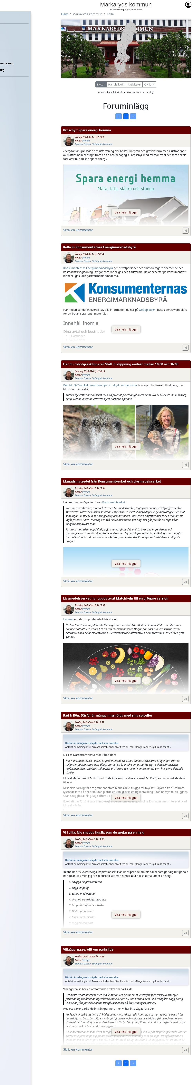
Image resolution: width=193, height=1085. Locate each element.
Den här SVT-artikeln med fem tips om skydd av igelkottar (100, 385)
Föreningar (10, 37)
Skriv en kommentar (78, 230)
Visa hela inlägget (126, 212)
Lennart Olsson (83, 144)
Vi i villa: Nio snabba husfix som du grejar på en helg (103, 832)
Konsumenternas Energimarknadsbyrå (88, 268)
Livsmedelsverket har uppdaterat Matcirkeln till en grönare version (115, 598)
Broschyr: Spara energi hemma (87, 130)
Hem (5, 17)
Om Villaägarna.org (17, 70)
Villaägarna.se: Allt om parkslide (88, 949)
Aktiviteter (134, 84)
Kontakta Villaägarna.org (21, 63)
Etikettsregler (13, 56)
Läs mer (68, 619)
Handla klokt (116, 84)
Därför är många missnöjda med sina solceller (92, 743)
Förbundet (10, 30)
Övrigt (148, 84)
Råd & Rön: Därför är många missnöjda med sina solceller (107, 715)
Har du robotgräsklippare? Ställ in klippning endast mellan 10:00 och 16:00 (120, 364)
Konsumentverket (113, 502)
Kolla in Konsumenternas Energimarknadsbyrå (99, 247)
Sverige (86, 140)
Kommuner (11, 43)
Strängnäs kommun (102, 144)
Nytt (100, 84)
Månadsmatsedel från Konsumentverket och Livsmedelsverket (112, 481)
